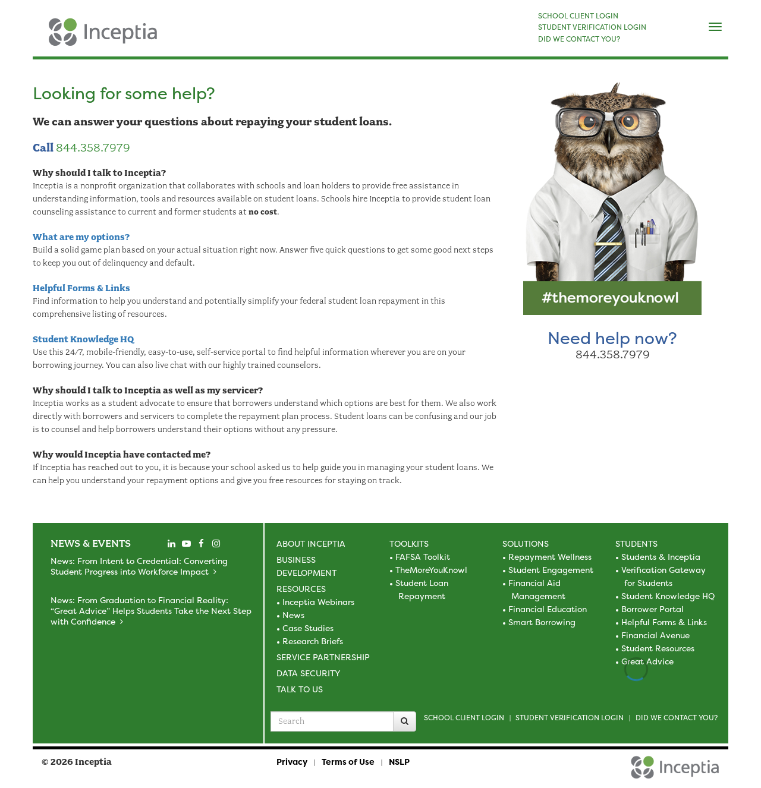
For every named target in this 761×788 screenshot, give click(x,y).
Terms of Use (348, 761)
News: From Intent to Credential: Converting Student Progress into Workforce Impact (139, 566)
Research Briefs (312, 641)
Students (636, 543)
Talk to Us (299, 689)
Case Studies (308, 627)
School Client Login (464, 718)
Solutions (525, 543)
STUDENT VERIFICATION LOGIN (592, 27)
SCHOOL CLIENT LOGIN (578, 16)
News (293, 614)
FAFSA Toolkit (422, 556)
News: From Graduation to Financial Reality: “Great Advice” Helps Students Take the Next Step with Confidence (151, 610)
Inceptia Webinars (318, 601)
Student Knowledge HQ (83, 339)
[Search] (404, 721)
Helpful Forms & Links (81, 288)
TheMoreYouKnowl (431, 569)
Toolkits (409, 543)
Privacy (291, 761)
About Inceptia (310, 543)
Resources (301, 588)
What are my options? (81, 237)
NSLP (399, 761)
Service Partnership (323, 657)
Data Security (308, 673)
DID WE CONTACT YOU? (579, 39)
